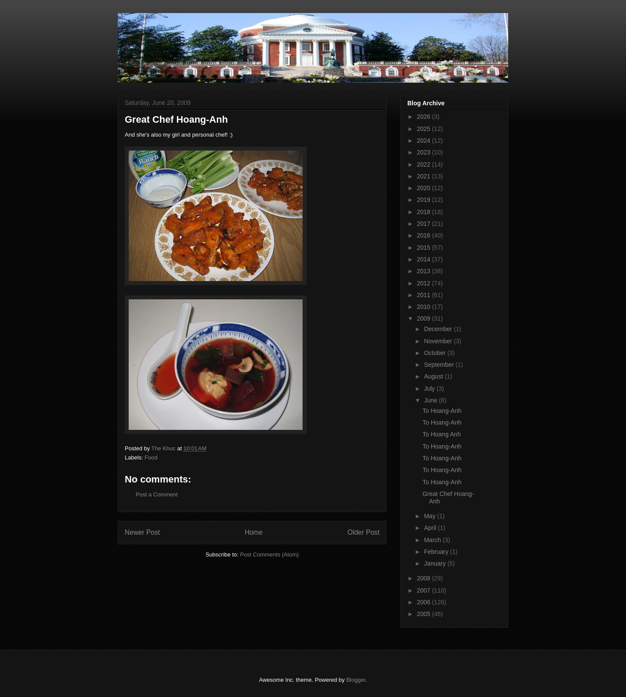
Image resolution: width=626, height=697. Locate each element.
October (435, 352)
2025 (424, 128)
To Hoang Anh (442, 434)
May (430, 516)
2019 (424, 199)
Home (254, 532)
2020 (424, 187)
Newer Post (142, 532)
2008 (424, 578)
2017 (424, 223)
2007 (424, 590)
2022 (424, 164)
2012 (424, 283)
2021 (424, 176)
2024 (424, 140)
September (439, 364)
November (438, 341)
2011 (424, 295)
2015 (424, 247)
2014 (424, 259)
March (433, 539)
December (438, 328)
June (431, 400)
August (434, 376)
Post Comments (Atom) (269, 554)
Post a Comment (157, 494)
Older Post (363, 532)
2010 (424, 306)
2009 (424, 318)
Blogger (355, 680)
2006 (424, 602)
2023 (424, 152)
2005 (424, 613)
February (437, 551)
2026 (424, 116)
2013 (424, 271)
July (430, 388)
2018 (424, 211)
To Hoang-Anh (442, 410)
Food (151, 457)
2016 (424, 235)
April (431, 527)
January (435, 563)
